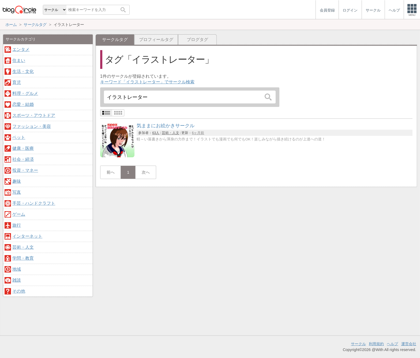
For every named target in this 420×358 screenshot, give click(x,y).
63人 (155, 133)
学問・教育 (23, 258)
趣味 (16, 181)
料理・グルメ (25, 93)
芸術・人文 (170, 133)
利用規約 (376, 344)
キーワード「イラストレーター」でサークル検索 (147, 82)
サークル (358, 344)
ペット (18, 137)
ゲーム (18, 214)
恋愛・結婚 (23, 104)
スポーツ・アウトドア (33, 115)
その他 (18, 291)
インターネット (27, 236)
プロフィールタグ (156, 39)
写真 (16, 192)
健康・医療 (23, 148)
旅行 (16, 225)
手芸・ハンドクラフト (33, 203)
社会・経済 (23, 159)
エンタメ (20, 49)
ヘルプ (392, 344)
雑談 (16, 280)
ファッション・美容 (31, 126)
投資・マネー (25, 170)
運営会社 (408, 344)
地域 (16, 269)
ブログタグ (197, 39)
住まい (18, 60)
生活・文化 (23, 71)
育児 (16, 82)
